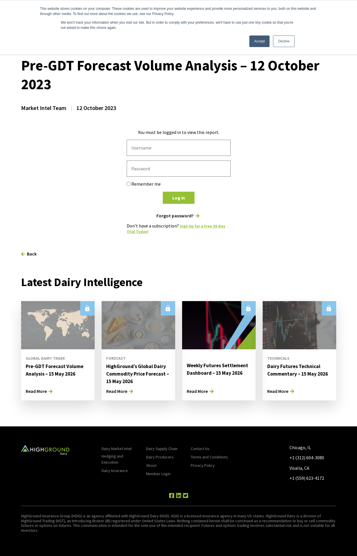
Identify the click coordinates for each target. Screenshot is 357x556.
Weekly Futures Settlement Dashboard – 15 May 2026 (218, 372)
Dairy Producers (160, 457)
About (151, 465)
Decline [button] (283, 41)
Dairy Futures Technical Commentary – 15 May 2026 (297, 373)
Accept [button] (259, 41)
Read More (36, 391)
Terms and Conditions (209, 457)
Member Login (158, 473)
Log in (178, 198)
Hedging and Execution (112, 459)
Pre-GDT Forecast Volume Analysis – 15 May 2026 (58, 373)
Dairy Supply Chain (161, 448)
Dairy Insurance (115, 470)
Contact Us (200, 448)
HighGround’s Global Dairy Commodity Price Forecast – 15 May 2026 (136, 373)
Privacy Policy (203, 465)
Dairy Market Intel (117, 448)
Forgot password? (175, 216)
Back (32, 254)
